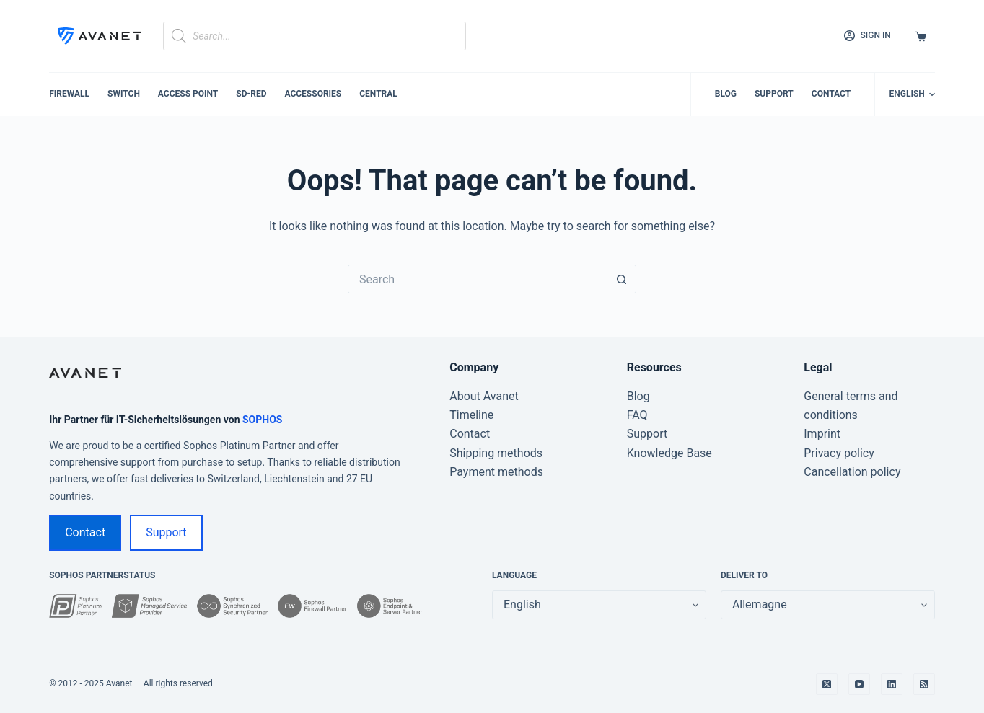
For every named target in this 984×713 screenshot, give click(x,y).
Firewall (69, 94)
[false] (828, 604)
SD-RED (251, 94)
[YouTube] (859, 684)
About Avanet (484, 396)
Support (774, 94)
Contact (831, 94)
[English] (912, 94)
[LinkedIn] (891, 684)
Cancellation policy (852, 472)
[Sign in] (867, 36)
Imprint (822, 433)
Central (378, 94)
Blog (726, 94)
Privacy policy (839, 453)
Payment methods (496, 472)
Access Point (188, 94)
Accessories (312, 94)
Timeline (471, 415)
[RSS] (924, 684)
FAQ (637, 415)
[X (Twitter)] (827, 684)
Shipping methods (495, 453)
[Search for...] (477, 279)
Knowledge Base (669, 453)
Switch (123, 94)
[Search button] (621, 279)
